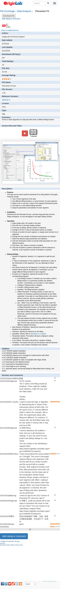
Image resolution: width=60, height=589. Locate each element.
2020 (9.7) (6, 100)
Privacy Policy (10, 545)
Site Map (2, 545)
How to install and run (10, 30)
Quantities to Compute (38, 334)
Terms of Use (19, 545)
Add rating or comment (11, 19)
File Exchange (7, 11)
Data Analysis (24, 11)
